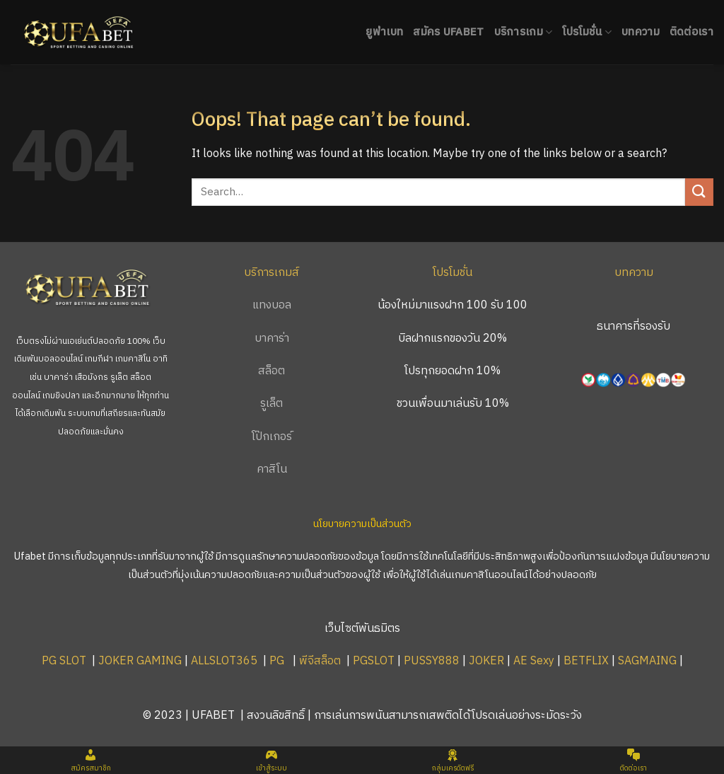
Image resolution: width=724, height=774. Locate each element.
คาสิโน (272, 469)
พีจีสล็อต (321, 661)
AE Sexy (533, 661)
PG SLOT (64, 661)
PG (276, 661)
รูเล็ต (271, 403)
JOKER (486, 661)
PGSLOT (374, 661)
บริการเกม (523, 32)
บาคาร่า (272, 338)
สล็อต (271, 371)
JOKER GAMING (140, 661)
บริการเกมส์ (271, 272)
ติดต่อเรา (691, 32)
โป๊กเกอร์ (272, 436)
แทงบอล (271, 305)
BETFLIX (586, 661)
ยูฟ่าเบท (384, 32)
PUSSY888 (432, 661)
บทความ (640, 32)
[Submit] (699, 192)
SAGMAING (647, 661)
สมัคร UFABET (448, 32)
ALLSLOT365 (224, 661)
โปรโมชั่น (587, 32)
